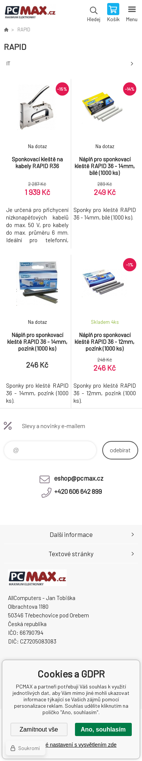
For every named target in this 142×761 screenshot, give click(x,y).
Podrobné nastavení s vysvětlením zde (70, 745)
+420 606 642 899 (78, 491)
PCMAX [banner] (30, 13)
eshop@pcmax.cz (78, 478)
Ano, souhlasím (103, 729)
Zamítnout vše (39, 729)
